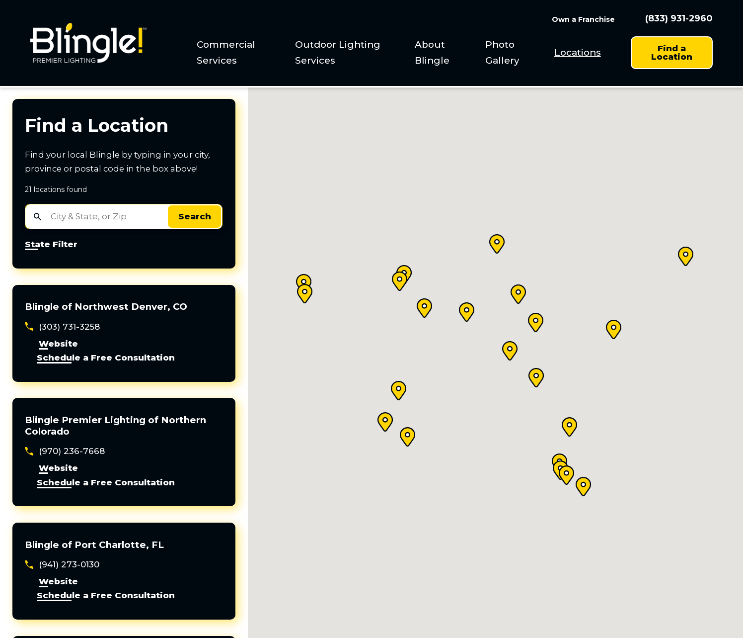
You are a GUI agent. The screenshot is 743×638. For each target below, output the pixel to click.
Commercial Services (226, 52)
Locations (577, 52)
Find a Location (671, 52)
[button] (305, 293)
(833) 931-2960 (679, 18)
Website (58, 344)
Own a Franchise (583, 19)
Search (194, 216)
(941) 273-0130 (69, 564)
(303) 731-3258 (69, 327)
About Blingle (432, 52)
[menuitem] (238, 52)
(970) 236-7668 (72, 451)
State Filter (51, 244)
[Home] (88, 43)
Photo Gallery (502, 52)
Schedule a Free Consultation (106, 358)
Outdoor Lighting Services (337, 52)
